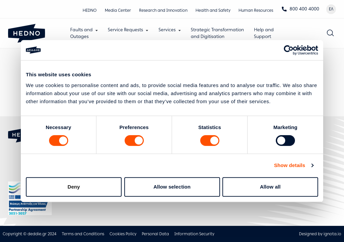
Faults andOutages (81, 33)
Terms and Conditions (83, 234)
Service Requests (125, 29)
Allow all (270, 187)
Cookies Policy (123, 234)
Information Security (194, 234)
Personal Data (155, 234)
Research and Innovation (163, 10)
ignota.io (332, 234)
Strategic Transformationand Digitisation (217, 33)
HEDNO (90, 10)
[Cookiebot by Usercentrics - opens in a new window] (288, 50)
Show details (289, 165)
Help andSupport (264, 33)
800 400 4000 (300, 9)
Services (167, 29)
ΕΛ (331, 9)
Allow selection (172, 187)
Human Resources (256, 10)
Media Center (118, 10)
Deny (74, 187)
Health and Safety (213, 10)
